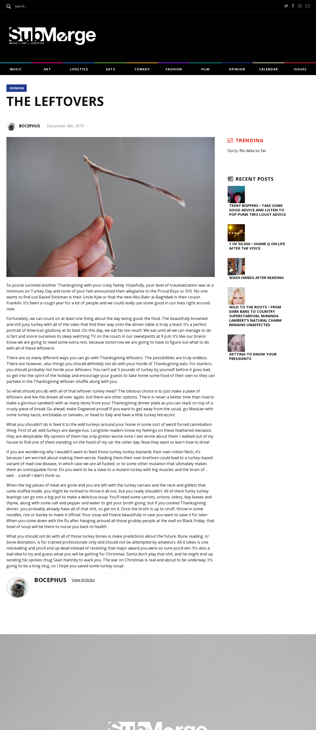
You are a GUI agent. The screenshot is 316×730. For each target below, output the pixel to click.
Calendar (268, 69)
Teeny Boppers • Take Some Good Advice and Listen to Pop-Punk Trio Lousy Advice (257, 210)
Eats (110, 69)
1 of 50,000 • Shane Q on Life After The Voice (257, 245)
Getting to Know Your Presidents (252, 356)
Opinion (237, 69)
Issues (300, 69)
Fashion (174, 69)
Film (205, 69)
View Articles (83, 580)
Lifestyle (79, 69)
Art (47, 69)
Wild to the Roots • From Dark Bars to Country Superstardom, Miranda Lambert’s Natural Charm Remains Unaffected (255, 316)
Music (15, 69)
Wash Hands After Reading (256, 277)
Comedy (142, 69)
